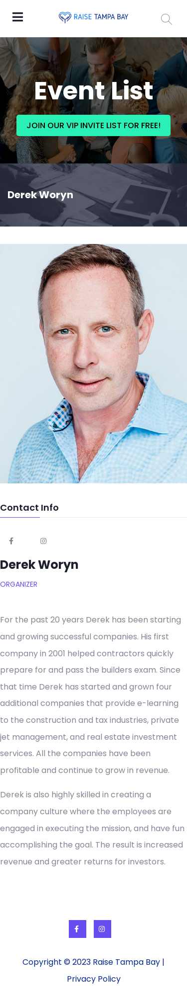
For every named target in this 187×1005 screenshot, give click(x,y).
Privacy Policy (94, 979)
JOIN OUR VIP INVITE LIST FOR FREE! (93, 125)
